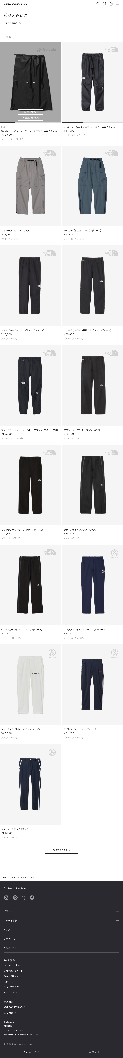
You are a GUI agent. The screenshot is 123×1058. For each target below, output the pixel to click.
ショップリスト (11, 976)
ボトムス (15, 877)
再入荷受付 (32, 112)
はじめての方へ (12, 965)
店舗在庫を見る (32, 118)
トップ (5, 877)
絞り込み (31, 1052)
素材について (11, 992)
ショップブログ (11, 987)
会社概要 (10, 1012)
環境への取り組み (14, 1007)
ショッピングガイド (13, 970)
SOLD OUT (30, 82)
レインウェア (11, 22)
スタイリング (10, 981)
